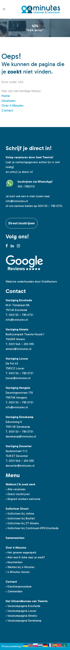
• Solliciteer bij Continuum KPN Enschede (32, 528)
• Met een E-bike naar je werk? (25, 557)
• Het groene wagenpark (21, 552)
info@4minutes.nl (17, 201)
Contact (7, 110)
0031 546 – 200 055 (21, 344)
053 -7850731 (26, 186)
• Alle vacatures (16, 489)
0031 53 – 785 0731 (21, 315)
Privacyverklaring (11, 646)
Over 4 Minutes (12, 105)
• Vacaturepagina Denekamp (23, 620)
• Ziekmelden (14, 591)
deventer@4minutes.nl (20, 465)
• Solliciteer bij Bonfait (20, 518)
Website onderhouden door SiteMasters (31, 281)
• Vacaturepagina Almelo (21, 615)
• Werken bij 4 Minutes (20, 567)
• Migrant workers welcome (23, 499)
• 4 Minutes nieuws (18, 572)
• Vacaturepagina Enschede (23, 606)
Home (5, 96)
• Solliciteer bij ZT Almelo (22, 523)
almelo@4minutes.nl (18, 349)
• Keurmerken (14, 562)
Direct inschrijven (21, 223)
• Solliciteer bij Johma (20, 513)
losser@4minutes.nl (18, 378)
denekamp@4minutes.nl (21, 436)
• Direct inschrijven (18, 494)
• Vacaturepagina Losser (21, 611)
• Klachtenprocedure (19, 586)
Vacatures (8, 101)
